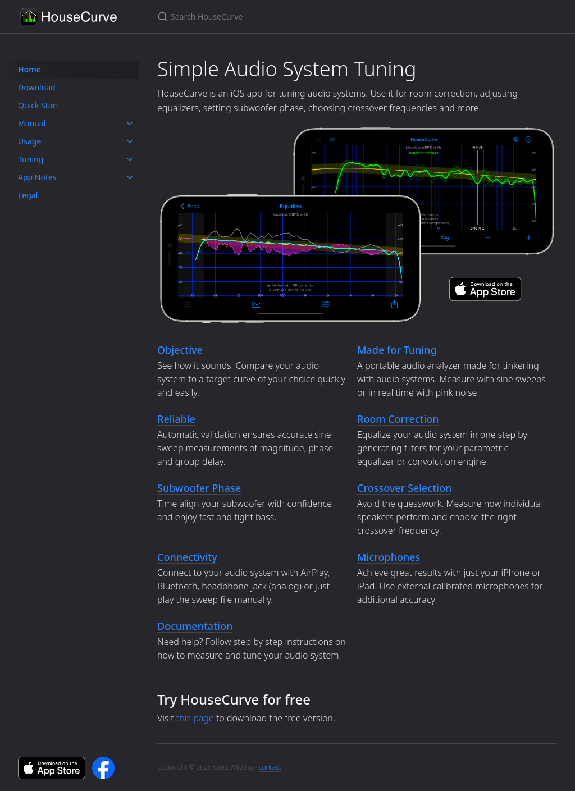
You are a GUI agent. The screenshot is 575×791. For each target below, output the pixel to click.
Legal (28, 195)
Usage (29, 141)
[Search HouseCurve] (289, 16)
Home (29, 69)
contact (270, 767)
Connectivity (187, 557)
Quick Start (38, 105)
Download (37, 87)
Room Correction (398, 419)
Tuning (30, 159)
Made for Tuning (397, 349)
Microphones (388, 557)
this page (195, 718)
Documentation (194, 626)
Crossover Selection (404, 488)
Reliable (176, 419)
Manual (31, 123)
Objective (180, 349)
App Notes (37, 177)
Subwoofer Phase (199, 488)
